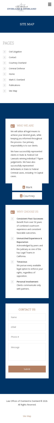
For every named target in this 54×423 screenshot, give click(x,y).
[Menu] (49, 4)
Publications (14, 85)
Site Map (13, 90)
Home (12, 74)
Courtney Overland (17, 62)
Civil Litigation (15, 51)
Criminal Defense (17, 68)
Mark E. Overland (17, 79)
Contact (12, 57)
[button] (27, 187)
